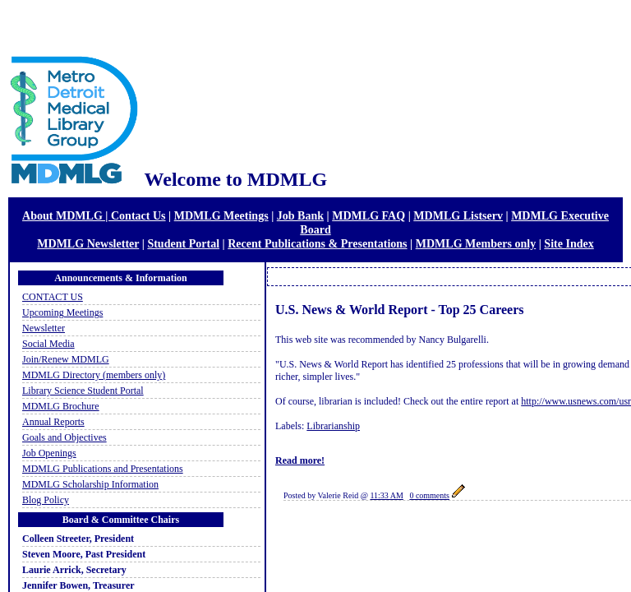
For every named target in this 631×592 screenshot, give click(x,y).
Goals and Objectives (64, 437)
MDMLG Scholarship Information (90, 484)
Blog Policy (45, 500)
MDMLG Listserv (458, 215)
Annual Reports (53, 422)
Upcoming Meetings (62, 312)
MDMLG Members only (476, 243)
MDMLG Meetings (221, 215)
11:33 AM (386, 495)
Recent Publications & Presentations (317, 243)
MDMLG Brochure (60, 406)
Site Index (568, 243)
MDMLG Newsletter (88, 243)
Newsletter (43, 328)
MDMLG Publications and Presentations (102, 468)
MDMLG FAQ (368, 215)
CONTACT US (52, 297)
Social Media (48, 343)
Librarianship (333, 426)
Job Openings (49, 453)
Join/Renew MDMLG (65, 359)
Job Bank (300, 215)
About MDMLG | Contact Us (94, 215)
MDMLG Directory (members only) (93, 375)
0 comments (429, 495)
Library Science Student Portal (83, 390)
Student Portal (183, 243)
